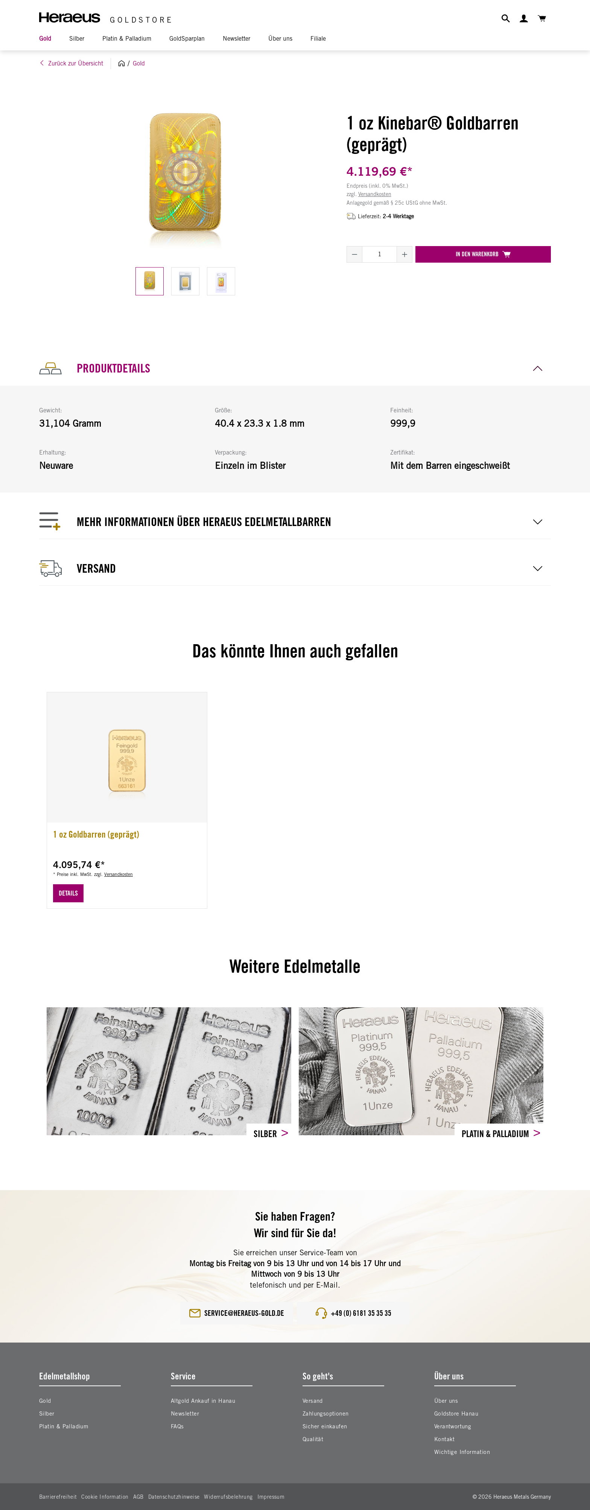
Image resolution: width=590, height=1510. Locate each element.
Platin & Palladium (496, 1133)
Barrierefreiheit (58, 1497)
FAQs (177, 1426)
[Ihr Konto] (524, 18)
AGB (138, 1497)
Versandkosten (374, 194)
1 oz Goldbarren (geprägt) (96, 834)
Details (68, 893)
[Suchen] (506, 18)
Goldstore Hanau (456, 1413)
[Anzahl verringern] (355, 254)
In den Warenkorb (483, 254)
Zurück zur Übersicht (71, 63)
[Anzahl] (379, 254)
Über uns (446, 1400)
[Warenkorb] (542, 18)
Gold (45, 1400)
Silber (266, 1133)
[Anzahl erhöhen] (405, 254)
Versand (313, 1400)
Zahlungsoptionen (325, 1413)
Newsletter (185, 1413)
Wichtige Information (462, 1452)
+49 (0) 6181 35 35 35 (353, 1313)
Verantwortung (452, 1426)
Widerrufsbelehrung (228, 1497)
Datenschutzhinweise (174, 1497)
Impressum (271, 1497)
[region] (185, 197)
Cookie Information (104, 1497)
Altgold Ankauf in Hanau (203, 1400)
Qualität (313, 1439)
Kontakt (444, 1439)
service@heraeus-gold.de (236, 1313)
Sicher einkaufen (325, 1426)
